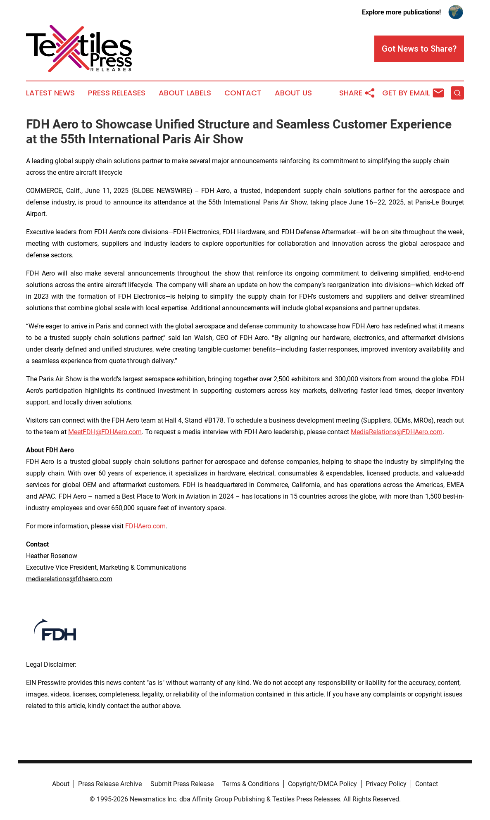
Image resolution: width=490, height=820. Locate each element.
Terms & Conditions (250, 784)
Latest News (50, 92)
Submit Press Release (182, 784)
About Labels (185, 92)
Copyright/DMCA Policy (322, 784)
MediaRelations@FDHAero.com (396, 432)
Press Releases (116, 92)
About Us (293, 92)
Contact (243, 92)
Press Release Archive (110, 784)
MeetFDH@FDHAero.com (105, 432)
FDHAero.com (145, 526)
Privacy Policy (386, 784)
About (60, 784)
